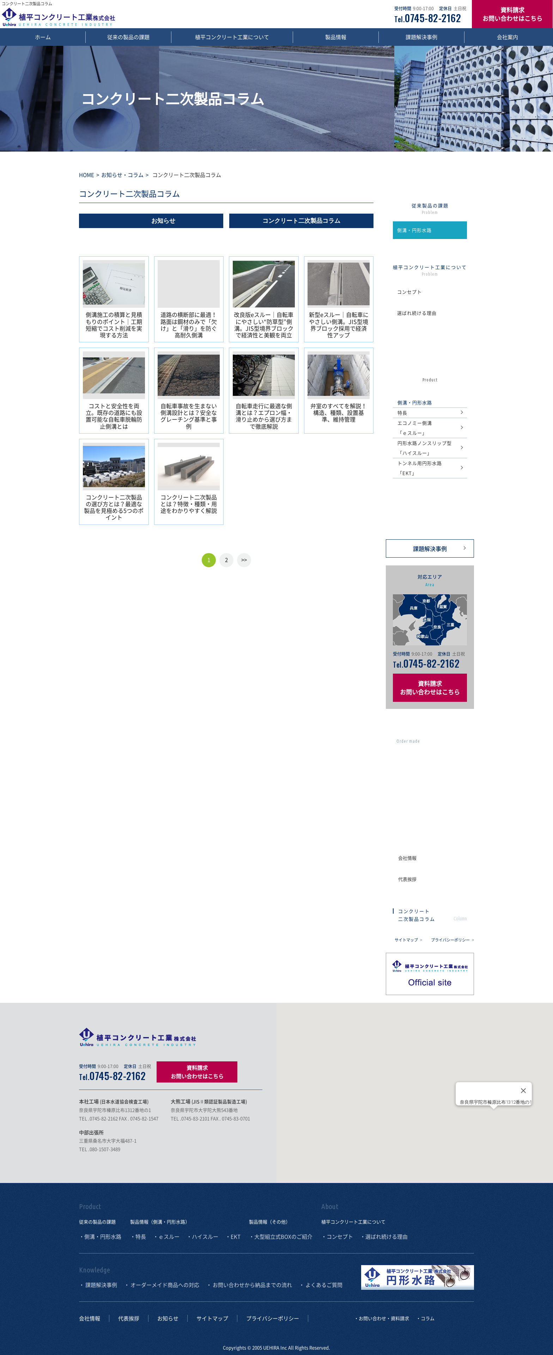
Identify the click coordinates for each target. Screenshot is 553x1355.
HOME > (89, 175)
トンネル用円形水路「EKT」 (419, 468)
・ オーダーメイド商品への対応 (161, 1285)
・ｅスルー (166, 1236)
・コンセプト (337, 1236)
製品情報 (335, 37)
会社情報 (407, 857)
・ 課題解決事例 (98, 1285)
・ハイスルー (202, 1236)
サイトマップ (408, 940)
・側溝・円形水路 (100, 1236)
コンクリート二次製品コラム (301, 220)
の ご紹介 (429, 513)
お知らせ (163, 220)
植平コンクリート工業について (232, 37)
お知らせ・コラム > (123, 175)
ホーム (43, 37)
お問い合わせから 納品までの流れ (446, 768)
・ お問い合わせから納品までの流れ (249, 1285)
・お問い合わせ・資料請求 (381, 1318)
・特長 (138, 1236)
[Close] (523, 1090)
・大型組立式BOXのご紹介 (280, 1236)
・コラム (425, 1318)
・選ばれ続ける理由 (384, 1236)
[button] (493, 1115)
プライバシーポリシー (452, 940)
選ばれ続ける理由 (417, 312)
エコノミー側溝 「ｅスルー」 (414, 427)
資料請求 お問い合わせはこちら (512, 14)
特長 (402, 412)
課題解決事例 (421, 37)
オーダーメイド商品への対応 (435, 731)
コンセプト (409, 291)
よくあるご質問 (446, 808)
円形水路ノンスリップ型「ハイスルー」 (424, 448)
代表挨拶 (407, 879)
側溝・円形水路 (414, 230)
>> (244, 560)
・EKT (233, 1236)
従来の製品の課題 (128, 37)
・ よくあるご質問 (320, 1285)
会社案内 (507, 37)
